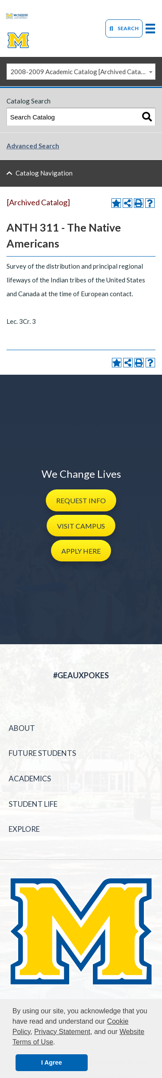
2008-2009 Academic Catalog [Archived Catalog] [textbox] (81, 71)
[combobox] (81, 71)
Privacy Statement (62, 1031)
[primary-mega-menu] (150, 28)
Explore (24, 829)
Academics (30, 778)
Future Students (42, 753)
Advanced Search (32, 146)
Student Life (33, 803)
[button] (81, 500)
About (22, 728)
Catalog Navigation (44, 173)
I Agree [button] (51, 1062)
